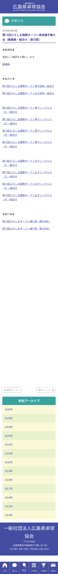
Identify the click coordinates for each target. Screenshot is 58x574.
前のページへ (12, 390)
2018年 (9, 480)
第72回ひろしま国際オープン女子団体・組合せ (28, 93)
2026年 (9, 409)
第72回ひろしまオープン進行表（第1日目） (26, 221)
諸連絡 (6, 64)
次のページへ (46, 390)
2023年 (9, 436)
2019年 (9, 471)
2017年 (9, 488)
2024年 (9, 427)
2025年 (9, 418)
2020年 (9, 462)
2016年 (9, 497)
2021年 (9, 453)
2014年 (9, 515)
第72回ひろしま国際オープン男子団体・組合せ (28, 86)
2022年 (9, 444)
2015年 (9, 506)
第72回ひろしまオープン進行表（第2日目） (26, 228)
